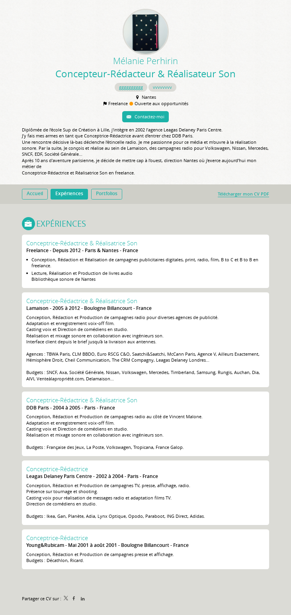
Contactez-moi (148, 116)
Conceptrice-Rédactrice (57, 469)
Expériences (61, 223)
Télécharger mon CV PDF (243, 194)
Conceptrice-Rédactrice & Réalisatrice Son (81, 243)
